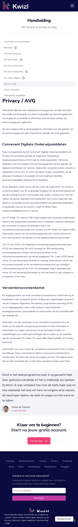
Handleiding (34, 466)
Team (21, 466)
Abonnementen (26, 461)
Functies (10, 461)
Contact (42, 461)
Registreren (50, 466)
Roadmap (67, 461)
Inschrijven (39, 498)
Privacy (54, 461)
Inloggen (65, 466)
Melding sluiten (64, 519)
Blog (11, 466)
